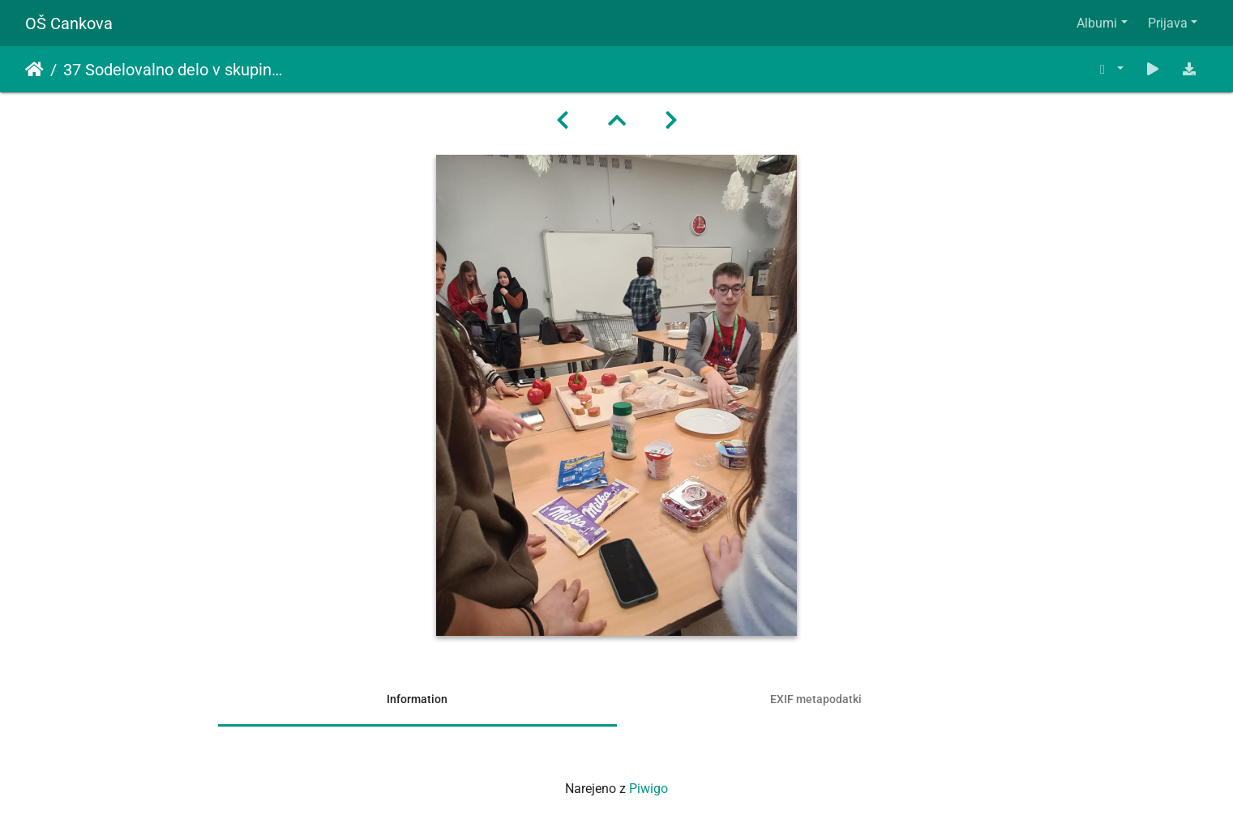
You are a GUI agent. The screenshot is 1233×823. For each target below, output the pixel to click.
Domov (34, 70)
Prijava (1168, 23)
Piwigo (648, 788)
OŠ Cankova (69, 23)
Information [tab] (417, 699)
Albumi (1097, 23)
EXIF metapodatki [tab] (816, 699)
